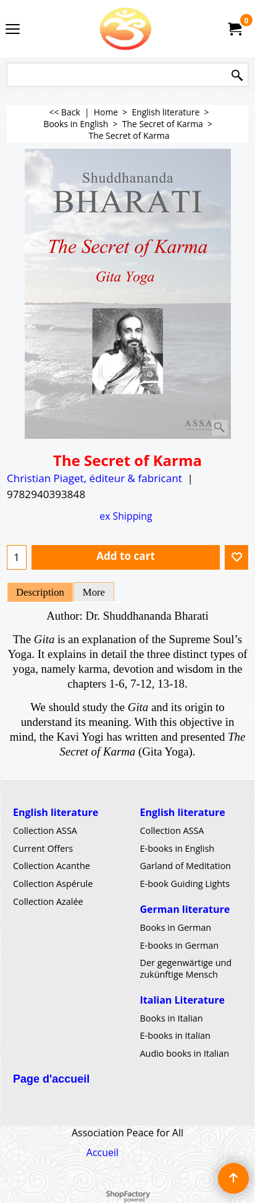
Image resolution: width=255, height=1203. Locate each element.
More (94, 592)
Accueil (102, 1152)
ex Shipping (125, 516)
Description (40, 592)
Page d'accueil (51, 1078)
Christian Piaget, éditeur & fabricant (94, 478)
